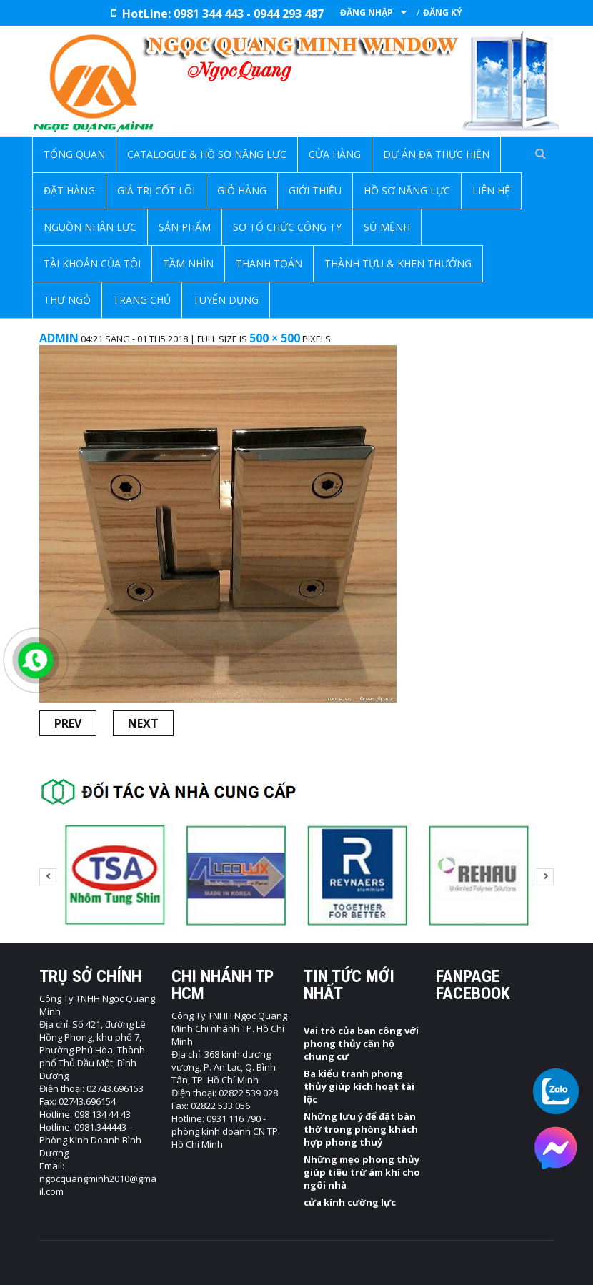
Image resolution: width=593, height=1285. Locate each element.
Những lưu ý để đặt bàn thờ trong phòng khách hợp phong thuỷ (361, 1129)
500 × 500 (274, 338)
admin (59, 338)
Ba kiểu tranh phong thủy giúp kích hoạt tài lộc (359, 1086)
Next (143, 723)
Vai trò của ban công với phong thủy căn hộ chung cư (361, 1043)
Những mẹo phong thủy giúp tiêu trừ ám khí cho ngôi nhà (362, 1172)
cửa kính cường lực (350, 1202)
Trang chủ (167, 325)
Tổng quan (74, 154)
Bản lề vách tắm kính (264, 325)
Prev (67, 723)
